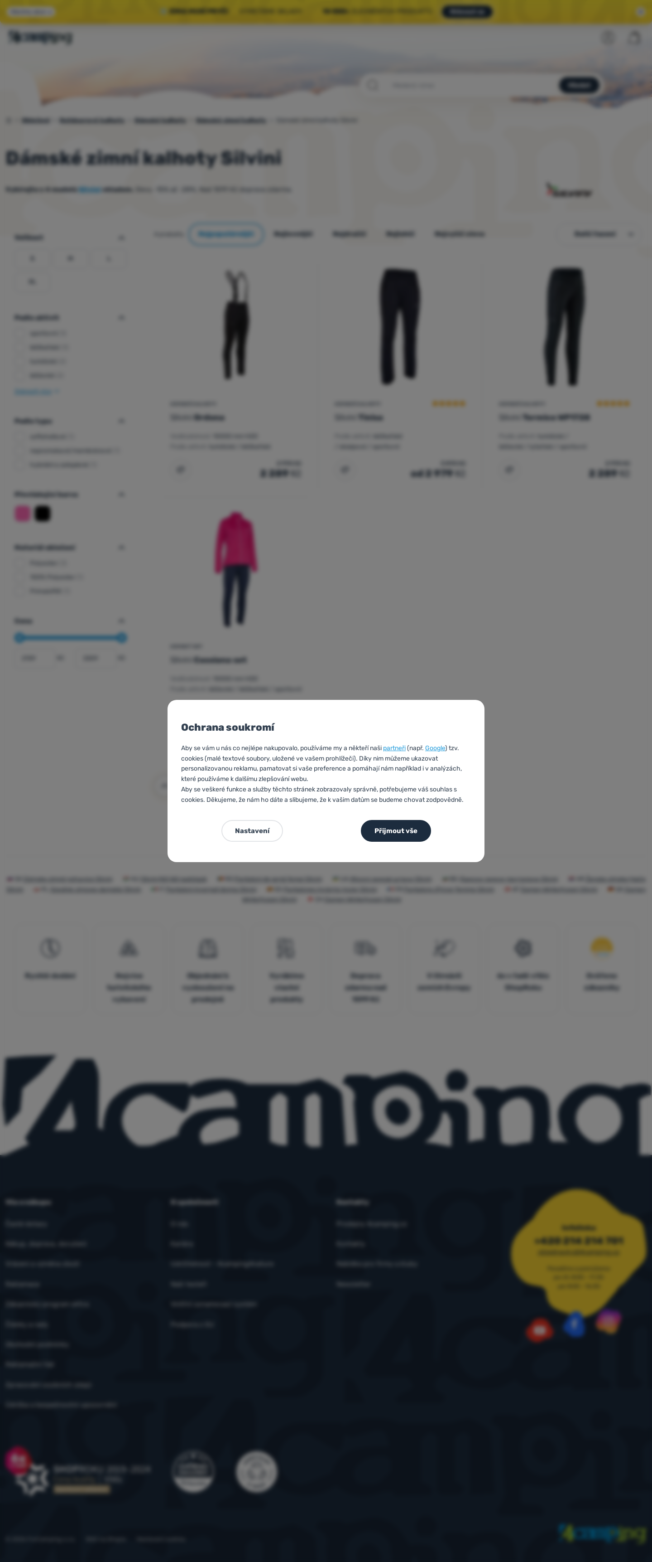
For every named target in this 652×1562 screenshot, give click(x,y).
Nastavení (252, 831)
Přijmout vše (395, 831)
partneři (394, 748)
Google (435, 748)
